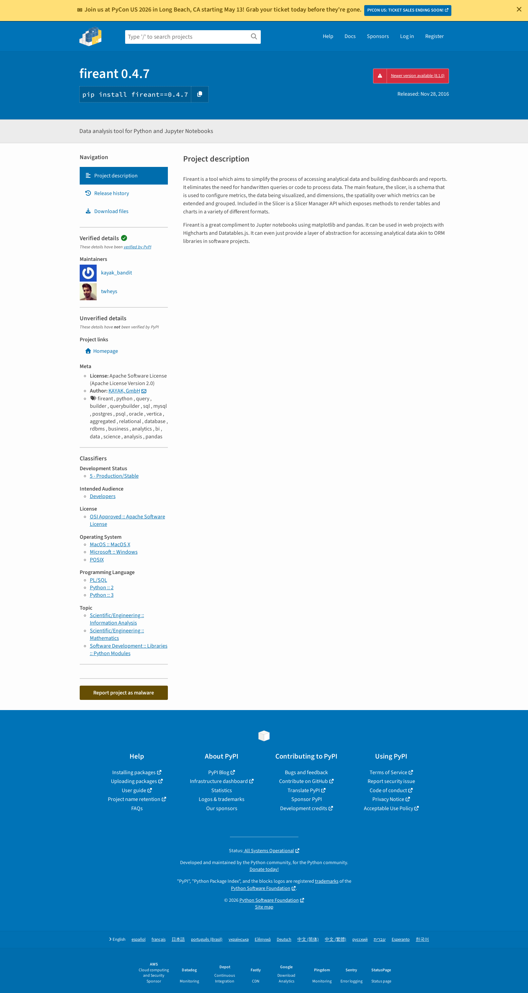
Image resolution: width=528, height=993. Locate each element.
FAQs (137, 808)
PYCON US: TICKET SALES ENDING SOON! (405, 10)
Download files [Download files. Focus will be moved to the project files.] (107, 211)
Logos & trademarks (222, 799)
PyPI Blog (218, 772)
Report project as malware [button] (123, 692)
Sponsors (378, 36)
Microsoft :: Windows (114, 552)
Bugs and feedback (306, 772)
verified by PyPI (137, 247)
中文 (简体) (308, 939)
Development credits (303, 808)
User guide (134, 790)
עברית (380, 939)
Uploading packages (134, 781)
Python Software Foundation (260, 888)
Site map (264, 907)
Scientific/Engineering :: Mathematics (117, 634)
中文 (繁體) (335, 939)
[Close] (519, 9)
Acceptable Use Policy (388, 808)
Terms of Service (388, 772)
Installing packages (134, 772)
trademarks (326, 881)
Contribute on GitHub (303, 781)
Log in (407, 36)
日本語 (178, 939)
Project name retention (134, 799)
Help (328, 36)
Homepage (101, 351)
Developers (103, 496)
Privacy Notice (388, 799)
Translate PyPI (304, 790)
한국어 (422, 939)
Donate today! (264, 869)
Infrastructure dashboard (219, 781)
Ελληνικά (263, 939)
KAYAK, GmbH (124, 391)
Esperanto (401, 939)
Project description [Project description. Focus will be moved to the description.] (111, 175)
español (138, 939)
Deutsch (284, 939)
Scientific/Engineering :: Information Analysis (117, 619)
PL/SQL (98, 580)
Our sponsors (221, 808)
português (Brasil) (206, 939)
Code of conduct (388, 790)
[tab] (124, 176)
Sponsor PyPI (306, 799)
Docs (350, 36)
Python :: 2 (102, 587)
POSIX (97, 560)
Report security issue (391, 781)
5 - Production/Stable (114, 476)
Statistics (221, 790)
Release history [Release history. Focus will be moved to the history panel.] (107, 193)
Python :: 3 (102, 595)
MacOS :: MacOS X (110, 544)
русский (360, 939)
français (158, 939)
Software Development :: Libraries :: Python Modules (129, 649)
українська (239, 939)
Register (434, 36)
